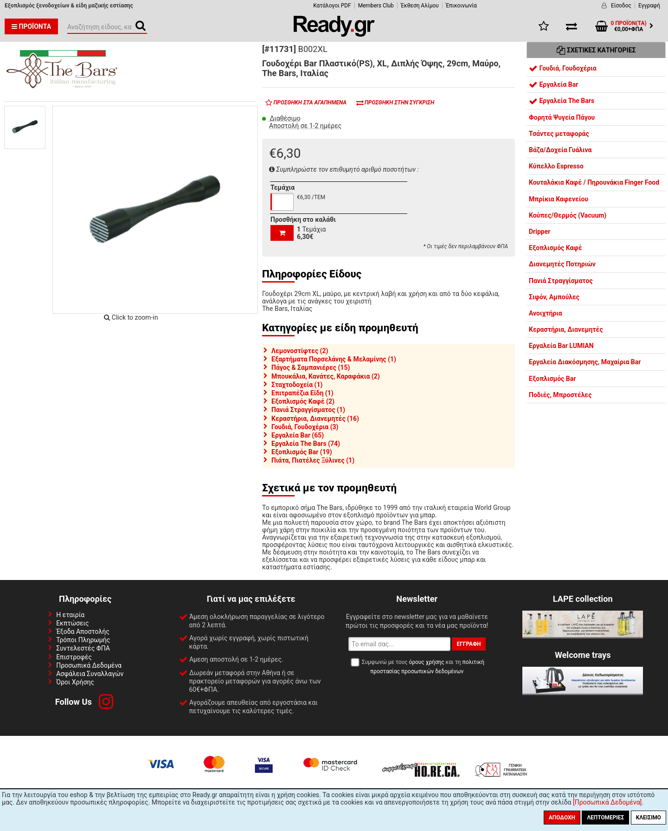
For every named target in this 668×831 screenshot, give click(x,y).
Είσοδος (621, 5)
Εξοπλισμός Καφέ (555, 247)
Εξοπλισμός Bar (552, 378)
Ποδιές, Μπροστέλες (560, 395)
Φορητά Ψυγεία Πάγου (562, 117)
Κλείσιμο (648, 817)
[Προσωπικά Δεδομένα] (607, 802)
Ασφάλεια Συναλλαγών (89, 673)
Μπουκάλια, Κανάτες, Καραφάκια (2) (325, 376)
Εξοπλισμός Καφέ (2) (302, 401)
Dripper (539, 231)
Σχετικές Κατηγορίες (596, 50)
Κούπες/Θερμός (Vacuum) (567, 215)
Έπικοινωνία (461, 5)
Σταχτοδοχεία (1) (296, 384)
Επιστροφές (74, 657)
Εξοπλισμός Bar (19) (301, 452)
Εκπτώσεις (72, 623)
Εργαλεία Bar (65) (297, 435)
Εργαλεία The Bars (561, 100)
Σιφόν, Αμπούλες (554, 297)
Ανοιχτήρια (545, 313)
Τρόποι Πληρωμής (83, 640)
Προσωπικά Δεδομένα (89, 665)
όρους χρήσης (426, 662)
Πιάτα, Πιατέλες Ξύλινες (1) (312, 460)
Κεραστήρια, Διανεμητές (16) (315, 418)
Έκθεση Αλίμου (420, 5)
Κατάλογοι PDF (332, 5)
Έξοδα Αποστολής (82, 631)
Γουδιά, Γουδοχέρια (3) (305, 427)
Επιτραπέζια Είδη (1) (302, 393)
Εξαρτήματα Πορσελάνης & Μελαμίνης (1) (333, 359)
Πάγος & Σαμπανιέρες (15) (310, 367)
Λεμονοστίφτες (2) (299, 350)
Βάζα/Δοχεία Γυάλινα (560, 150)
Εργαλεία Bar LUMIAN (561, 345)
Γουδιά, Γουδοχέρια (563, 68)
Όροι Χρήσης (75, 682)
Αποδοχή (562, 817)
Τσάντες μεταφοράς (559, 133)
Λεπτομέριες (605, 817)
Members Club (376, 5)
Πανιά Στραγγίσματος (561, 280)
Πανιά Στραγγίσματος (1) (308, 409)
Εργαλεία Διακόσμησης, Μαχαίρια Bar (585, 362)
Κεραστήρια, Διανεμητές (566, 329)
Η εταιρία (70, 614)
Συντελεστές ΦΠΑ (83, 648)
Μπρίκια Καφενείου (558, 199)
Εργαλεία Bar (553, 84)
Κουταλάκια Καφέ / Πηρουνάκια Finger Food (594, 182)
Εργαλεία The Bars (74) (305, 443)
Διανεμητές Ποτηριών (562, 264)
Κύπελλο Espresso (556, 166)
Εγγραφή (649, 5)
